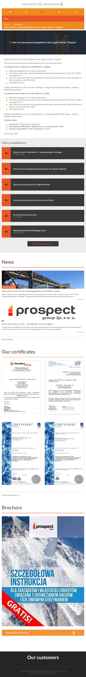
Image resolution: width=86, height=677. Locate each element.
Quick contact (30, 4)
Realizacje (18, 24)
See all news (6, 339)
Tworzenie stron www (37, 673)
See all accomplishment (43, 244)
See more (80, 299)
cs (76, 12)
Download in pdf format (17, 632)
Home (6, 24)
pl (26, 12)
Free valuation (51, 4)
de (59, 12)
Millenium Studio (51, 673)
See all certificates (9, 495)
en (42, 12)
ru (10, 12)
